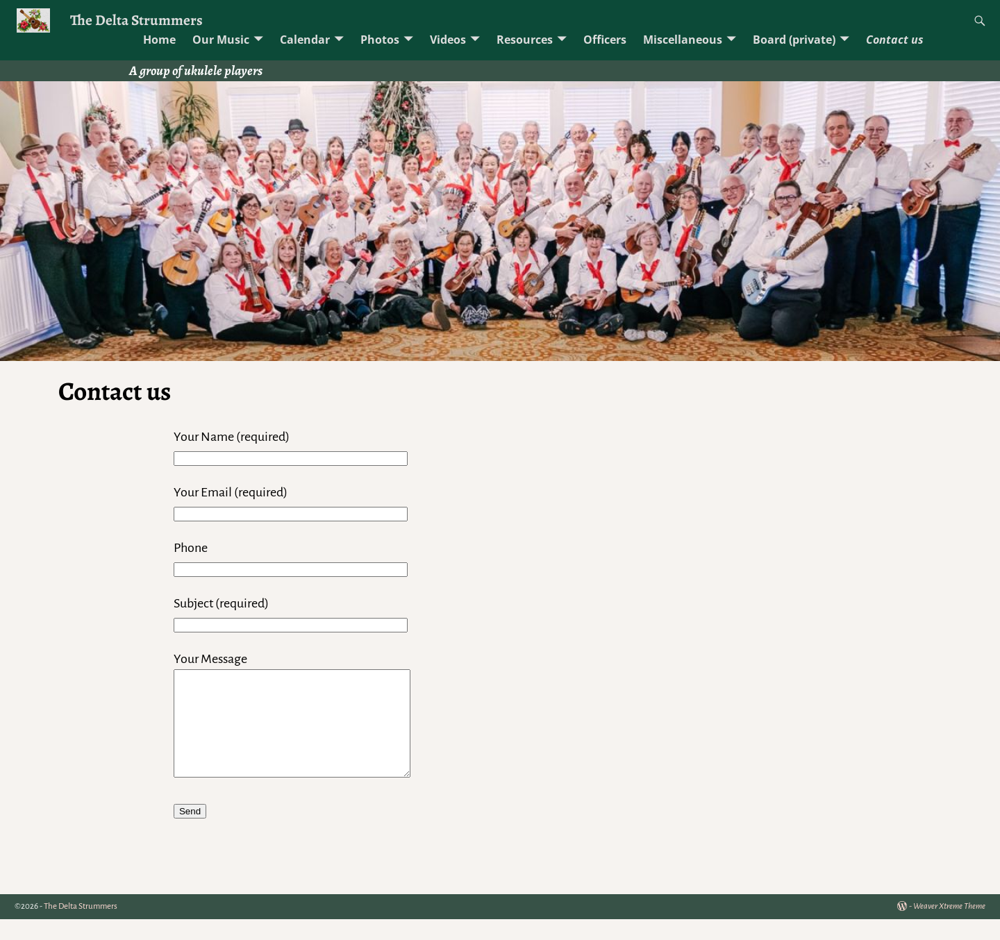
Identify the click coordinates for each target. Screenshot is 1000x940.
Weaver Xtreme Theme (949, 927)
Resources (525, 39)
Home (159, 39)
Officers (604, 39)
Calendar (305, 39)
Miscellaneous (682, 39)
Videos (448, 39)
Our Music (220, 39)
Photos (379, 39)
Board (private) (794, 39)
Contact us (895, 39)
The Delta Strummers (136, 20)
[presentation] (279, 882)
